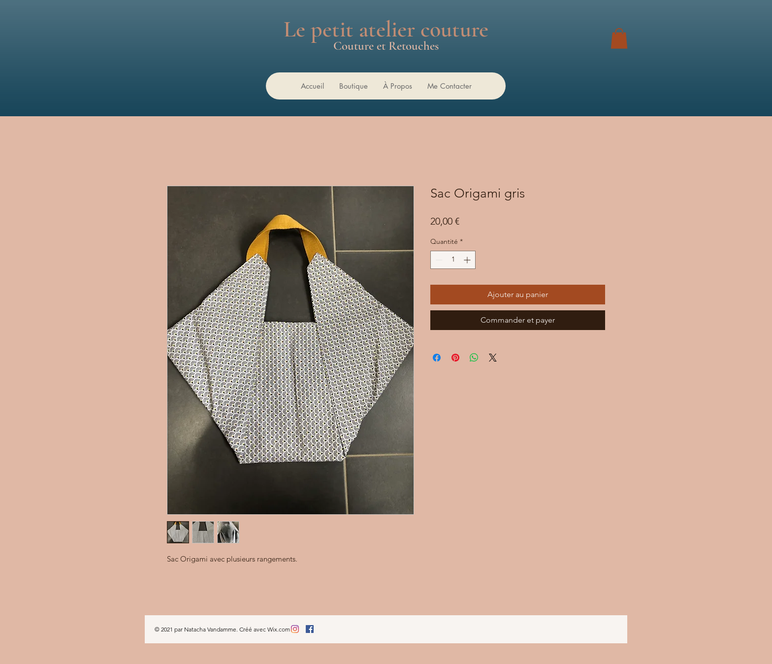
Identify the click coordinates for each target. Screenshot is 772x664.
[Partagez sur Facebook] (437, 358)
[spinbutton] (453, 259)
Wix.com (278, 629)
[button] (619, 38)
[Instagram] (295, 629)
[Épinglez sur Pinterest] (455, 358)
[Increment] (468, 259)
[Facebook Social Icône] (310, 629)
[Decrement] (438, 259)
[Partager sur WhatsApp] (474, 358)
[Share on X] (493, 358)
